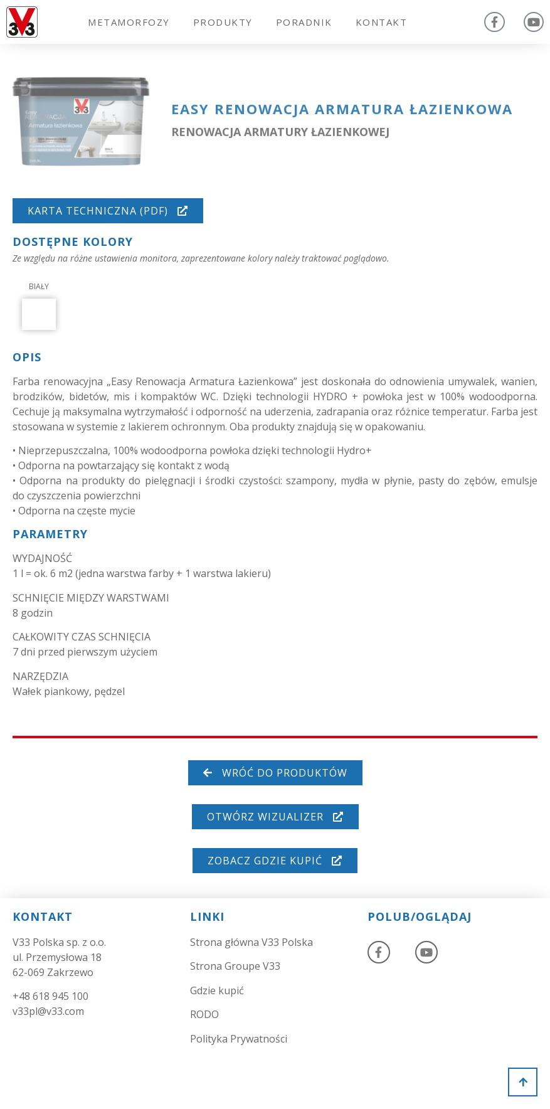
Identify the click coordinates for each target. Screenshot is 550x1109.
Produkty (223, 22)
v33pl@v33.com (48, 1011)
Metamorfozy (129, 22)
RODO (204, 1014)
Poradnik (304, 22)
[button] (108, 210)
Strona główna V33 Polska (251, 942)
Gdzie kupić (217, 990)
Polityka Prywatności (238, 1039)
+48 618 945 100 (50, 996)
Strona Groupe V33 (235, 966)
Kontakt (382, 22)
